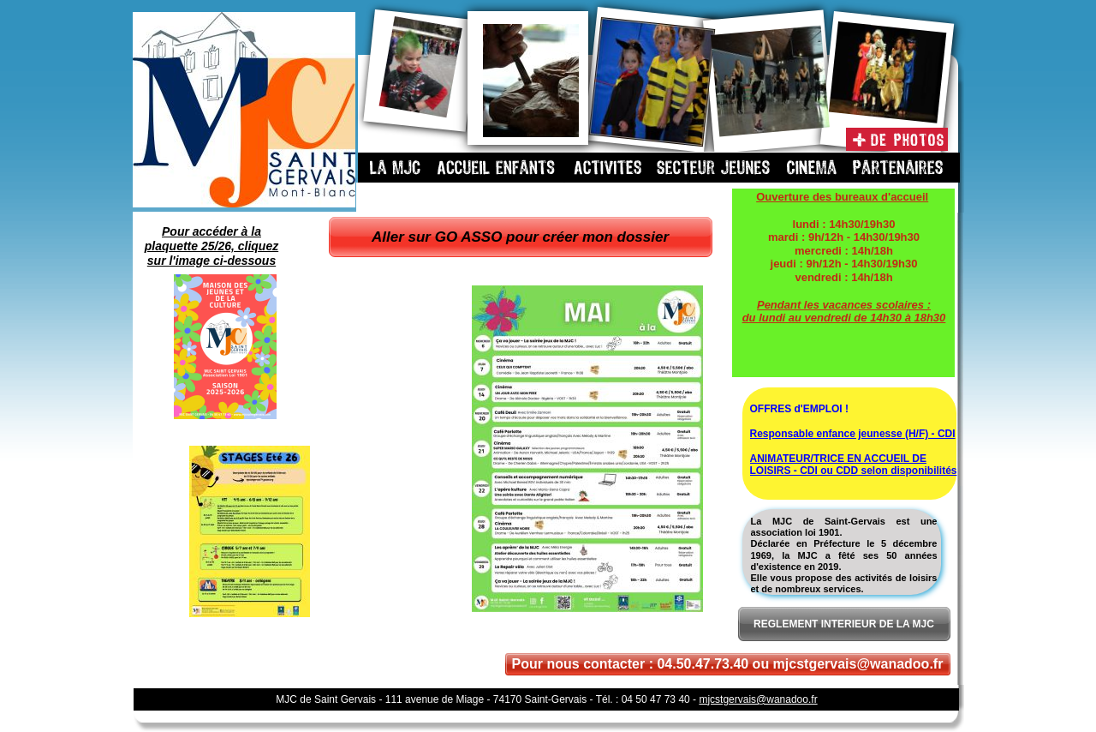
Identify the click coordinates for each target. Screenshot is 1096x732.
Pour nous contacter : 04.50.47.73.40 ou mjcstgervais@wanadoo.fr (728, 664)
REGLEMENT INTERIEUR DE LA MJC (844, 624)
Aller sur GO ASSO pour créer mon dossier (520, 237)
